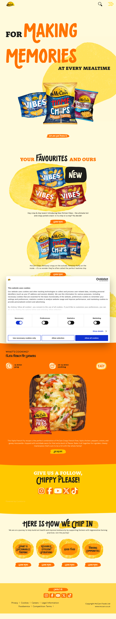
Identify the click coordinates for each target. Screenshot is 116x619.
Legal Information (51, 607)
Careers (35, 607)
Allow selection (58, 338)
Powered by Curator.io (15, 506)
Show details (98, 331)
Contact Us (58, 595)
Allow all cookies (92, 338)
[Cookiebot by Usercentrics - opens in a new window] (98, 279)
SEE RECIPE (58, 452)
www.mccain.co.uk (102, 612)
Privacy (14, 607)
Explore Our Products (58, 136)
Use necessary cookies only (24, 338)
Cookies (24, 607)
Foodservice (24, 611)
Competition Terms (42, 611)
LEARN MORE (23, 570)
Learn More (58, 222)
